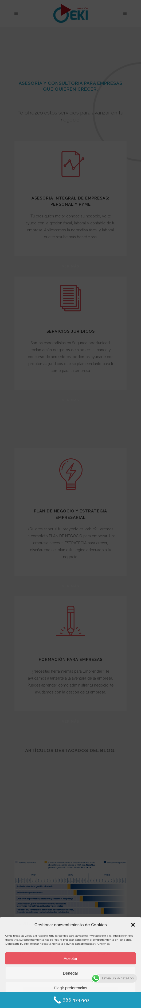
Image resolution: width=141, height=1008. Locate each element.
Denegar (70, 973)
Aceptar (70, 958)
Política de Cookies (55, 1000)
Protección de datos (85, 1000)
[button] (133, 924)
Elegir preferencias (70, 988)
